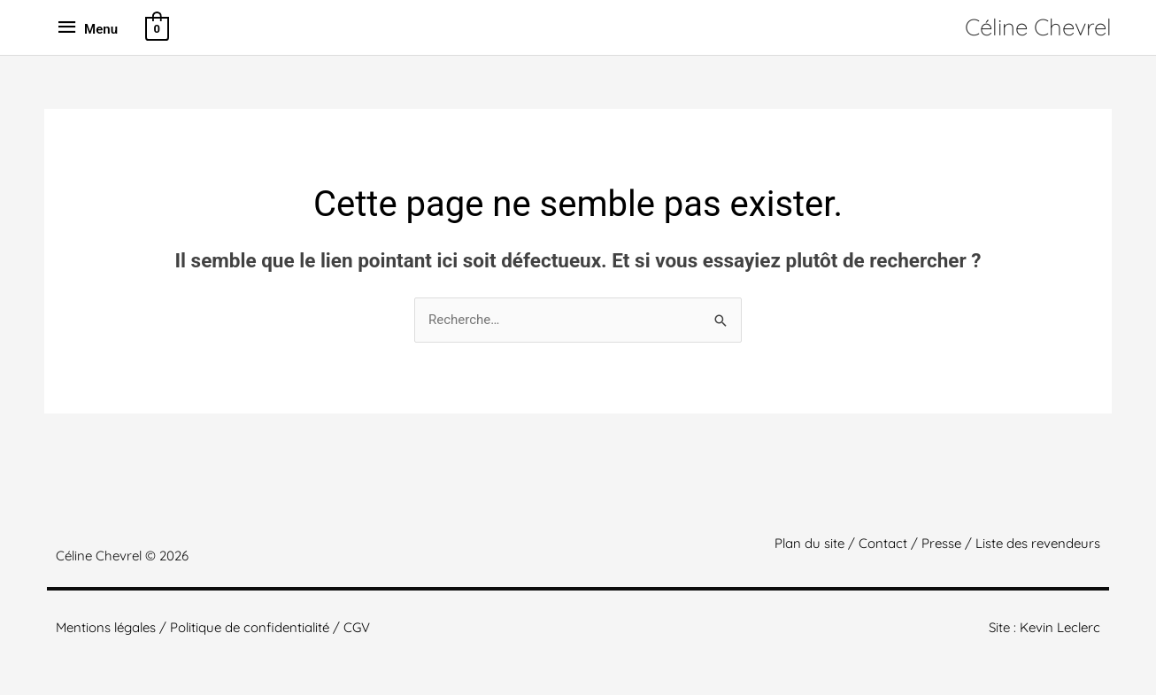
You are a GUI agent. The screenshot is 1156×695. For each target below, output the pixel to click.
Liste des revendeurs (1037, 543)
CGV (356, 627)
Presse (941, 543)
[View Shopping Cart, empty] (156, 27)
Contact (883, 543)
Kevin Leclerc (1060, 627)
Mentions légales (106, 627)
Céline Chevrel (1038, 27)
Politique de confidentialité (249, 627)
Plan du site (809, 543)
